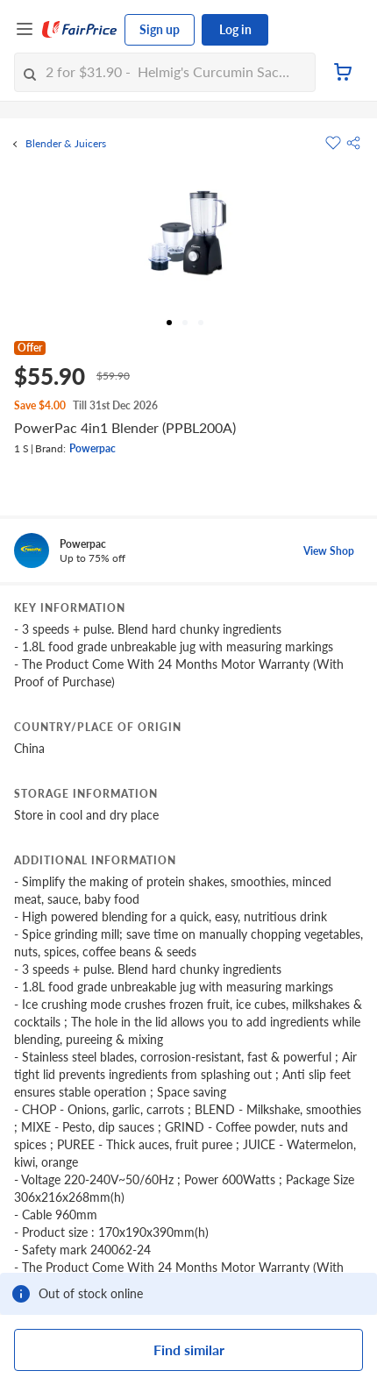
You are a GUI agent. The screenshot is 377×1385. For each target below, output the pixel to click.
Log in (235, 29)
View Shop (328, 551)
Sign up (159, 29)
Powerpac (92, 448)
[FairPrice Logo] (79, 29)
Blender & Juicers (65, 143)
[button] (353, 143)
